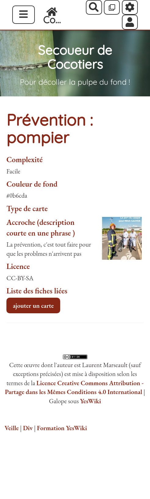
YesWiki (90, 401)
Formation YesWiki (62, 428)
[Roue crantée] (130, 7)
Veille (12, 428)
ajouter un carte (33, 305)
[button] (130, 22)
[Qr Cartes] (112, 7)
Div (28, 428)
